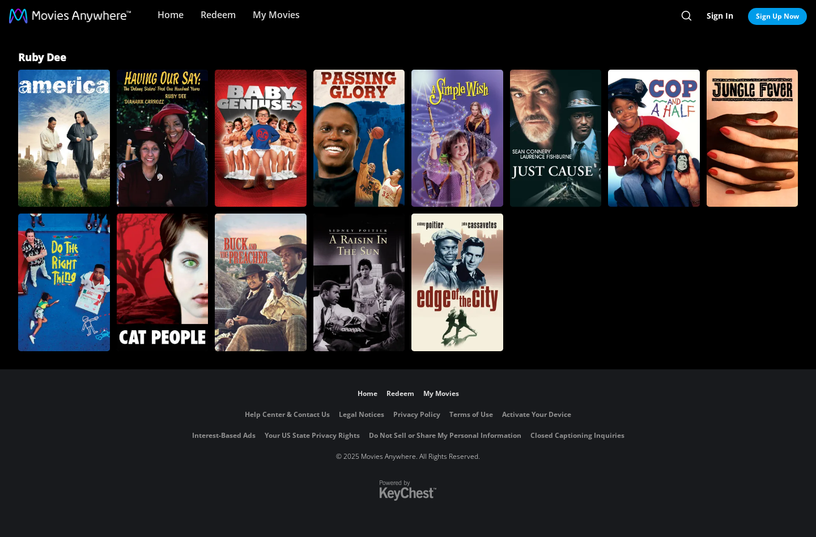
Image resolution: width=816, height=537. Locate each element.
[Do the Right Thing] (64, 282)
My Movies (276, 14)
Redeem (218, 14)
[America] (64, 138)
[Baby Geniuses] (261, 138)
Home (171, 14)
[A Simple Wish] (457, 138)
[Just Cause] (556, 138)
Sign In (720, 15)
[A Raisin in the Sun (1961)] (359, 282)
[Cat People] (163, 282)
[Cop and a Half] (654, 138)
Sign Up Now (777, 16)
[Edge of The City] (457, 282)
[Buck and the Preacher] (261, 282)
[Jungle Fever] (752, 138)
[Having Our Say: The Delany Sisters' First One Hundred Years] (163, 138)
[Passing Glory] (359, 138)
